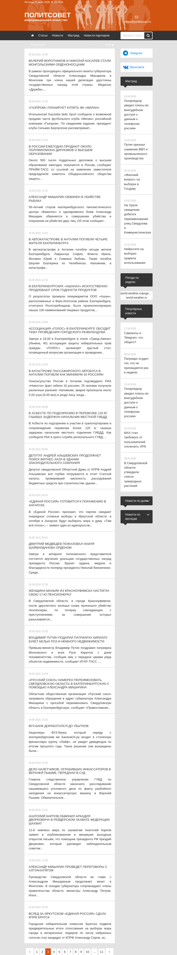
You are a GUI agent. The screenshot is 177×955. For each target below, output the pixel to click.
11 (109, 884)
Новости (57, 35)
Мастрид (73, 35)
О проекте (38, 45)
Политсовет (47, 15)
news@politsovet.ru (137, 19)
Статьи (42, 35)
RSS (109, 45)
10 (94, 884)
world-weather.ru (136, 270)
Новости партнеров (96, 35)
